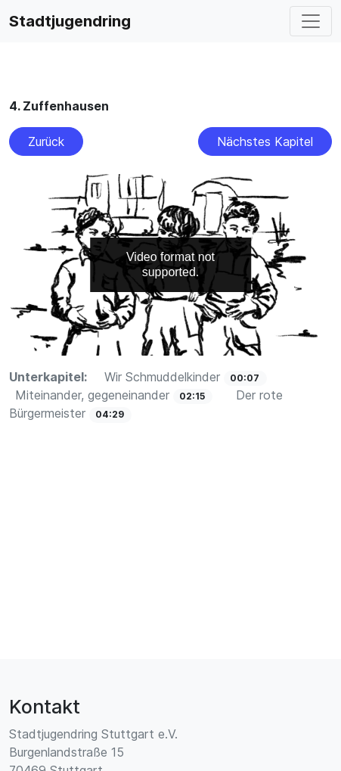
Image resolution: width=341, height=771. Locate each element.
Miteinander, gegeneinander (94, 395)
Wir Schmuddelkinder (164, 376)
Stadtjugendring (70, 21)
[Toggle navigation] (311, 21)
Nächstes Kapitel (265, 141)
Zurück (46, 141)
